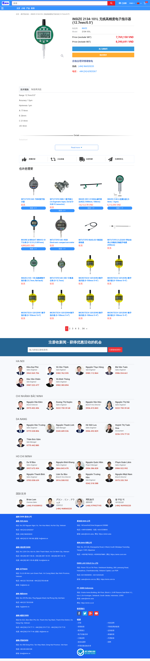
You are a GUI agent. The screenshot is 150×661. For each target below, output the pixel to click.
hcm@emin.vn (44, 563)
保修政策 (110, 637)
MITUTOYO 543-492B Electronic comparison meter (59, 242)
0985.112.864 (92, 376)
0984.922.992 (121, 471)
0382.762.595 (62, 376)
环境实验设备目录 (84, 648)
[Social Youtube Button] (96, 616)
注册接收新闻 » (115, 352)
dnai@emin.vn (25, 656)
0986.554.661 (121, 376)
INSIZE (84, 28)
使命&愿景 (81, 644)
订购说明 (80, 641)
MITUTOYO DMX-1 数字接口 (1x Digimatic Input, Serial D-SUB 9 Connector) (62, 201)
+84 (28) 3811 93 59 (42, 558)
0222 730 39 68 (63, 411)
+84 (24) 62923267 (26, 532)
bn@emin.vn (24, 588)
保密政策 (80, 629)
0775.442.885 (33, 448)
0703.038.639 (33, 483)
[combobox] (58, 3)
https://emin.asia (105, 537)
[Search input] (58, 3)
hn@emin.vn (43, 541)
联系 (33, 8)
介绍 (23, 8)
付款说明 (110, 625)
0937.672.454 (33, 471)
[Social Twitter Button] (85, 616)
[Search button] (111, 3)
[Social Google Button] (90, 616)
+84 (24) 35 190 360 (27, 541)
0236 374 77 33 (122, 437)
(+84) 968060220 (64, 511)
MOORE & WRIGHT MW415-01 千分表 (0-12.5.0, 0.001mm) (32, 242)
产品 (28, 8)
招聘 (109, 644)
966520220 (89, 66)
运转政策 (110, 633)
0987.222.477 (33, 388)
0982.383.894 (62, 388)
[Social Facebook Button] (79, 616)
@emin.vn (25, 609)
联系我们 (80, 633)
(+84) (81, 66)
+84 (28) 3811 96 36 (27, 558)
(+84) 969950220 (123, 508)
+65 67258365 (102, 532)
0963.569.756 (33, 376)
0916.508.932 (62, 483)
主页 (18, 8)
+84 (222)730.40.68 (41, 583)
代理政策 (110, 641)
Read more (75, 147)
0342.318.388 (92, 486)
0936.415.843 (92, 411)
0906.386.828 (92, 471)
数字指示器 (25, 14)
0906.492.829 (92, 434)
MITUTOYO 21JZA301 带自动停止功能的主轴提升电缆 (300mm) (119, 242)
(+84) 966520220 (26, 537)
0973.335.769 (121, 483)
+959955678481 (100, 557)
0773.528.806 (33, 434)
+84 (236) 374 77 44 (27, 634)
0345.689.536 (62, 434)
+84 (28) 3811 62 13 (58, 558)
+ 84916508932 (86, 532)
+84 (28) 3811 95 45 (27, 563)
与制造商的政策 (113, 629)
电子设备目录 (82, 637)
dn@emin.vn (43, 634)
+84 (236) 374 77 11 (27, 630)
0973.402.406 (33, 411)
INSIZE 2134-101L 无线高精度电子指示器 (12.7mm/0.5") (50, 14)
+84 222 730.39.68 (26, 583)
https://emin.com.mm (118, 557)
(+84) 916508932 (34, 508)
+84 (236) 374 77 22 (42, 630)
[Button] (2, 8)
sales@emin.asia (87, 537)
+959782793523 (87, 557)
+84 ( (81, 71)
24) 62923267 (90, 71)
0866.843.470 (62, 471)
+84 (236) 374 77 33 (58, 630)
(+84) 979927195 (93, 508)
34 (83, 331)
